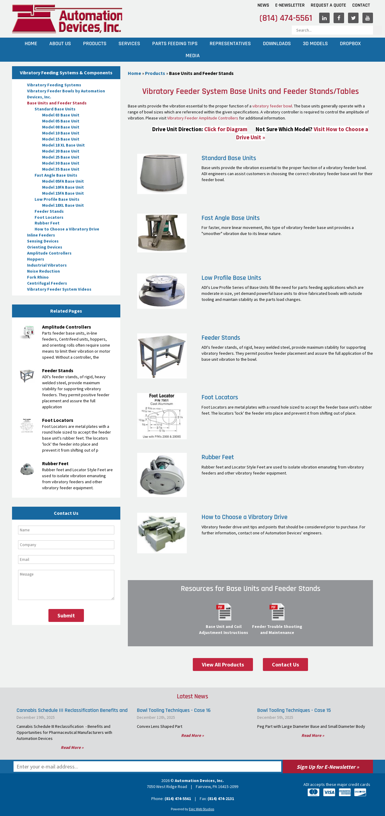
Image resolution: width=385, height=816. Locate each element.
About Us (60, 43)
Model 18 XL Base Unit (63, 145)
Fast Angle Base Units (56, 175)
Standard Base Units (55, 109)
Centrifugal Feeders (47, 283)
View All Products (223, 664)
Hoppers (35, 259)
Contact (361, 5)
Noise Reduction (43, 271)
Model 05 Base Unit (60, 121)
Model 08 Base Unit (60, 127)
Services (129, 43)
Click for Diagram (225, 129)
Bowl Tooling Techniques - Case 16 (174, 710)
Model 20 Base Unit (60, 151)
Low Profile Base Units (57, 199)
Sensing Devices (43, 241)
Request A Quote (328, 5)
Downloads (277, 43)
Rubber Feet (47, 223)
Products (94, 43)
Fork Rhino (38, 277)
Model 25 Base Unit (60, 157)
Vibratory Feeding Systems (54, 85)
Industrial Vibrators (47, 265)
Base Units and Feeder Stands (57, 103)
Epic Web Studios (201, 809)
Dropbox (350, 43)
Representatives (230, 43)
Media (193, 55)
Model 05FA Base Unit (63, 181)
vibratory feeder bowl (272, 106)
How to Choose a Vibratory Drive (67, 229)
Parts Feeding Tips (175, 43)
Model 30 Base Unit (60, 163)
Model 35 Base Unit (60, 169)
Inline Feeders (41, 235)
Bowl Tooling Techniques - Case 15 (294, 710)
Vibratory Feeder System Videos (59, 289)
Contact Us (285, 664)
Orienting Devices (44, 247)
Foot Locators (49, 217)
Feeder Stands (49, 211)
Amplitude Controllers (49, 253)
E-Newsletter (290, 5)
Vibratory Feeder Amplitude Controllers (202, 118)
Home (31, 43)
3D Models (315, 43)
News (263, 5)
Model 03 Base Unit (60, 115)
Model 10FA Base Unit (63, 187)
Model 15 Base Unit (60, 139)
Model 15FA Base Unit (63, 193)
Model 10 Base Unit (60, 133)
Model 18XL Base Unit (63, 205)
